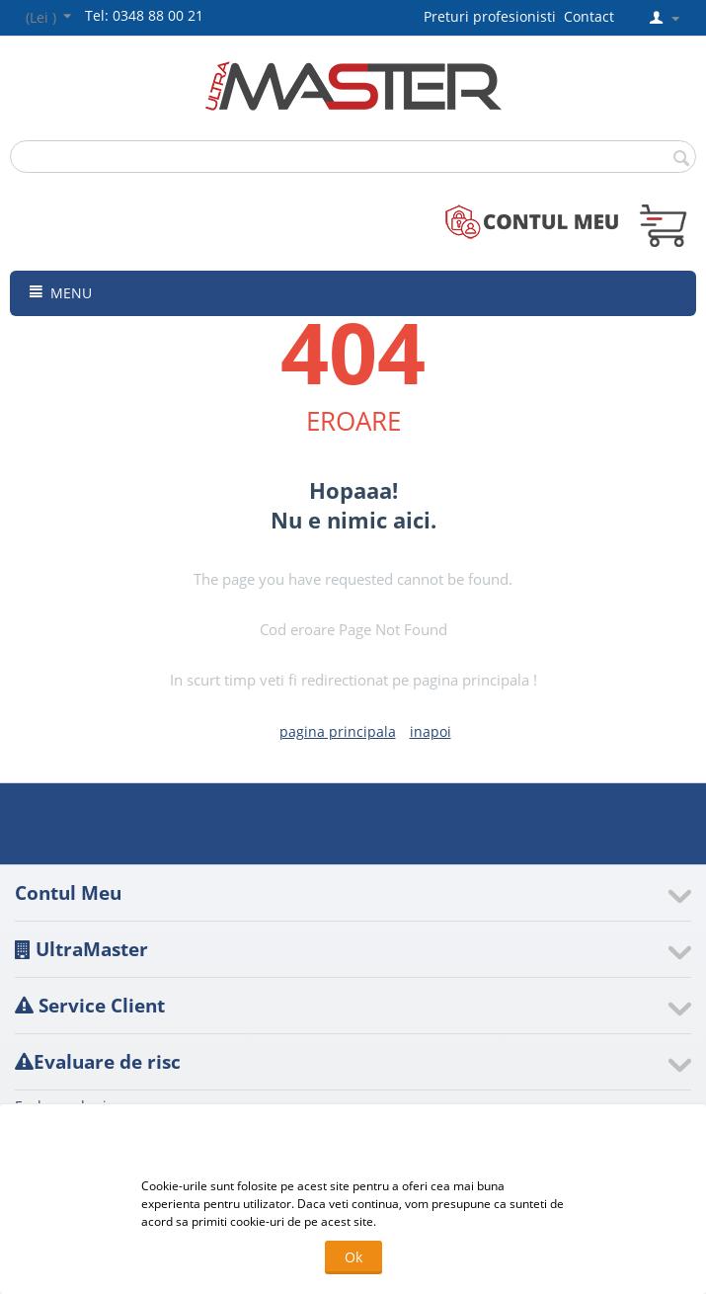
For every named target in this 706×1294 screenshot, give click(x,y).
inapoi (430, 731)
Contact (589, 16)
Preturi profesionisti (494, 16)
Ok (353, 1257)
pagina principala (337, 731)
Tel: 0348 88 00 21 (144, 15)
